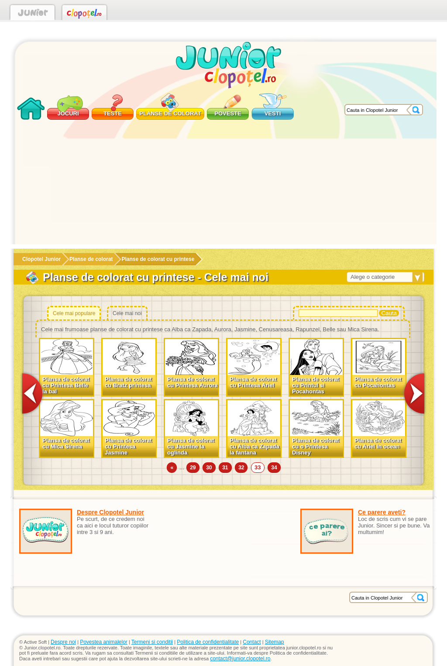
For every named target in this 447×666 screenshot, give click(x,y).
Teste (112, 113)
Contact (252, 642)
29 (193, 468)
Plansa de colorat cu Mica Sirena (65, 443)
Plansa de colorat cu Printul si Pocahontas (315, 385)
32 (241, 468)
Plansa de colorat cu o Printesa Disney (315, 446)
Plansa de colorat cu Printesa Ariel (253, 382)
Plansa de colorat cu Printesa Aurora (192, 382)
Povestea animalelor (103, 642)
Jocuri (68, 113)
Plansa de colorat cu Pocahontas (378, 382)
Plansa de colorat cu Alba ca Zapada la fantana (254, 446)
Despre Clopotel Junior (110, 512)
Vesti (273, 113)
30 (209, 468)
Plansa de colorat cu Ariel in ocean (378, 443)
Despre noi (63, 642)
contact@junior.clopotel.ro (240, 659)
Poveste (227, 113)
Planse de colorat (170, 113)
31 (225, 468)
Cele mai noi (127, 313)
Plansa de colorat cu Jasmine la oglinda (190, 446)
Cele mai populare (74, 313)
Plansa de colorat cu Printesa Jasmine (128, 446)
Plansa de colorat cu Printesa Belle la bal (65, 385)
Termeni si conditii (152, 642)
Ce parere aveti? (382, 512)
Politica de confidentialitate (208, 642)
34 (274, 468)
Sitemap (274, 642)
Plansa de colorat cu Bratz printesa (128, 382)
